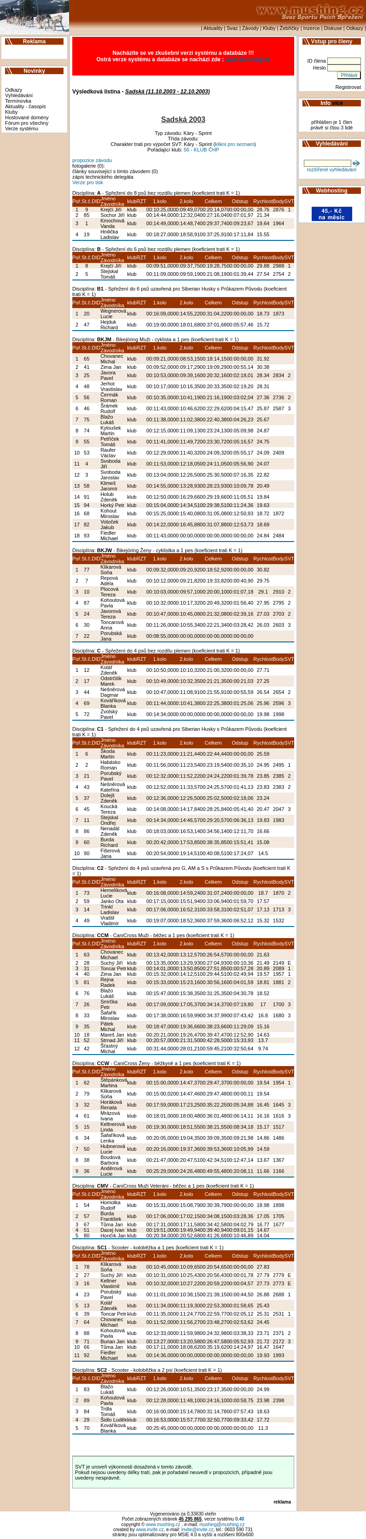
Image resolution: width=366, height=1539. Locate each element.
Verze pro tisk (87, 182)
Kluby (269, 28)
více (337, 103)
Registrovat (348, 87)
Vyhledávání (19, 95)
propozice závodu (92, 160)
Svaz (232, 28)
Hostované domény (27, 117)
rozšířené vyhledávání (332, 169)
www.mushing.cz (248, 59)
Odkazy (354, 28)
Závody (250, 28)
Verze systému (21, 128)
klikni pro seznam (234, 144)
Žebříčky (289, 28)
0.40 (239, 1519)
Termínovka (18, 101)
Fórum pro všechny (26, 123)
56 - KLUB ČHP (201, 149)
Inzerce (311, 28)
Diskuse (333, 28)
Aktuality (213, 28)
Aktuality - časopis (25, 106)
